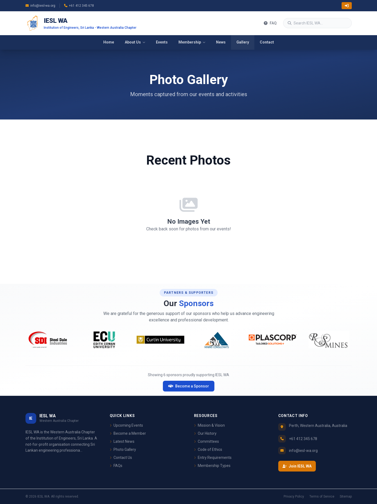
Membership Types (212, 465)
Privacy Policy (294, 496)
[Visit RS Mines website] (329, 339)
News (221, 42)
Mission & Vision (209, 425)
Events (162, 42)
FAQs (116, 465)
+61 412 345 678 (79, 6)
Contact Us (121, 457)
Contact (267, 42)
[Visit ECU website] (104, 339)
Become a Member (128, 433)
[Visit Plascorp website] (272, 339)
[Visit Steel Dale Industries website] (48, 339)
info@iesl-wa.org (40, 6)
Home (108, 42)
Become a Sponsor (188, 386)
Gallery (242, 42)
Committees (206, 441)
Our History (205, 433)
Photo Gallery (123, 449)
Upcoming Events (126, 425)
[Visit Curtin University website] (160, 339)
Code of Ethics (208, 449)
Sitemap (346, 496)
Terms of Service (321, 496)
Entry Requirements (213, 457)
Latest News (122, 441)
